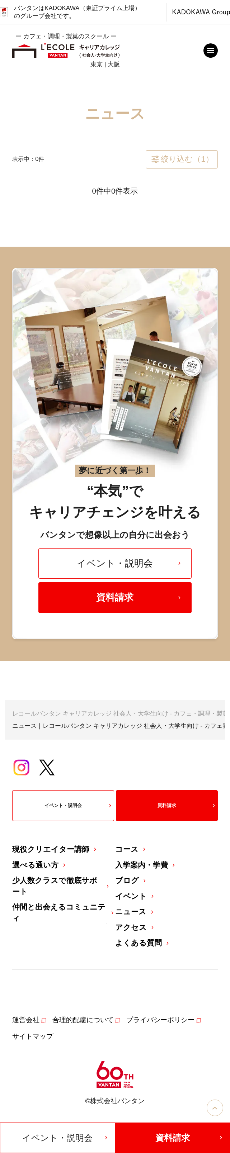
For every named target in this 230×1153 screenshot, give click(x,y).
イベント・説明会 (129, 563)
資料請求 (139, 597)
